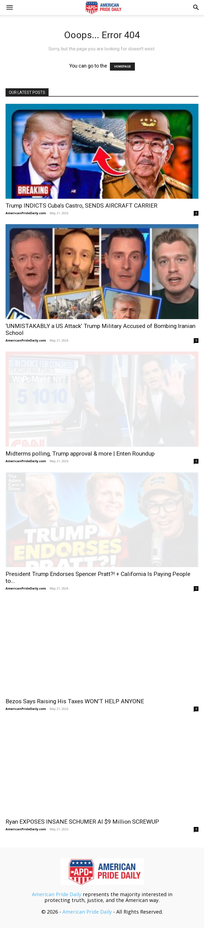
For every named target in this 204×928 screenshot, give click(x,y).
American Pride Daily (56, 894)
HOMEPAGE (122, 66)
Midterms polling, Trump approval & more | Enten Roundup (80, 453)
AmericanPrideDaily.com (26, 213)
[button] (9, 7)
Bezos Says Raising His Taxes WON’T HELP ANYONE (75, 701)
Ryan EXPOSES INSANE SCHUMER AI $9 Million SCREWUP (82, 821)
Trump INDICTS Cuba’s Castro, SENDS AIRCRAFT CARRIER (81, 205)
